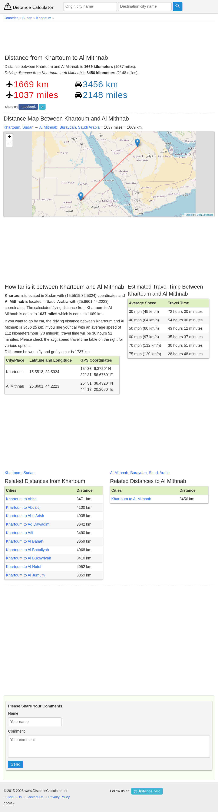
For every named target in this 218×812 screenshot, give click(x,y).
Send (16, 764)
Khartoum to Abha (21, 499)
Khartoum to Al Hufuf (23, 567)
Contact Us (34, 797)
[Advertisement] (109, 36)
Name (13, 713)
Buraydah (67, 127)
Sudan (27, 127)
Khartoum (12, 127)
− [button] (9, 143)
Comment (16, 731)
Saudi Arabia (89, 127)
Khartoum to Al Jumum (25, 575)
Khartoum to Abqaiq (23, 507)
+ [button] (9, 137)
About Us (14, 797)
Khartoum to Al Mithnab (131, 499)
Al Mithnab (48, 127)
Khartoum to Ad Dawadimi (28, 524)
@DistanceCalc (147, 791)
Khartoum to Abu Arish (25, 516)
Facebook (28, 106)
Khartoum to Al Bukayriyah (28, 558)
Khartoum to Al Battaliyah (27, 550)
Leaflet (188, 215)
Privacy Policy (59, 797)
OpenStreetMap (205, 215)
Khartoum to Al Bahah (24, 541)
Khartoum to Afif (19, 533)
